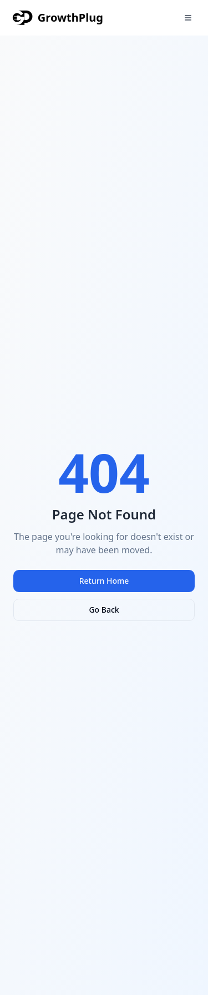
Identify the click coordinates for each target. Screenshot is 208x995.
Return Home (104, 580)
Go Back (104, 609)
